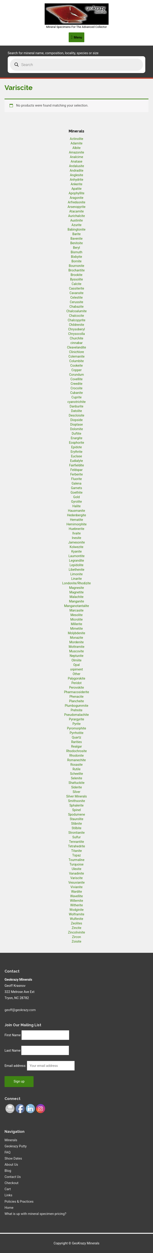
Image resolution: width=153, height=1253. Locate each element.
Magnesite (76, 588)
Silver (76, 792)
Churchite (76, 338)
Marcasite (76, 610)
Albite (77, 148)
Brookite (77, 275)
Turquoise (77, 864)
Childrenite (76, 325)
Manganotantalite (76, 606)
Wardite (76, 891)
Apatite (76, 188)
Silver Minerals (76, 796)
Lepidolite (76, 565)
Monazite (76, 637)
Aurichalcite (76, 216)
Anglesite (76, 175)
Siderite (76, 787)
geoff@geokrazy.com (20, 1010)
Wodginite (76, 910)
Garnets (76, 488)
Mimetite (76, 628)
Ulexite (76, 869)
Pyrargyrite (76, 719)
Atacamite (76, 211)
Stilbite (76, 828)
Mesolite (76, 615)
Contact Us (13, 1177)
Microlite (76, 619)
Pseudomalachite (76, 715)
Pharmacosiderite (76, 692)
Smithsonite (76, 801)
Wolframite (76, 914)
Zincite (76, 928)
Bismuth (77, 252)
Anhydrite (76, 179)
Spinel (76, 810)
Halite (76, 506)
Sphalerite (76, 805)
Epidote (76, 447)
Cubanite (76, 393)
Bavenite (76, 238)
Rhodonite (76, 755)
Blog (8, 1171)
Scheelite (76, 773)
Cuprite (76, 397)
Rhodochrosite (76, 751)
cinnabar (76, 343)
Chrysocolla (76, 334)
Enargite (76, 438)
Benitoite (76, 243)
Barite (76, 234)
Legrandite (76, 560)
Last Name (13, 1050)
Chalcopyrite (76, 320)
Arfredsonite (76, 202)
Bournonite (76, 266)
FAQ (7, 1152)
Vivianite (76, 887)
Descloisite (76, 415)
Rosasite (76, 764)
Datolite (76, 411)
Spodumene (76, 814)
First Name (13, 1035)
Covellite (76, 379)
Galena (76, 483)
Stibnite (76, 823)
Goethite (76, 492)
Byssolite (76, 279)
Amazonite (76, 152)
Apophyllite (76, 193)
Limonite (76, 574)
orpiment (76, 669)
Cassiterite (76, 288)
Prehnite (77, 710)
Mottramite (76, 646)
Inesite (76, 538)
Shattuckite (76, 783)
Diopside (76, 420)
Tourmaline (77, 860)
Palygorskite (76, 678)
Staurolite (76, 819)
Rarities (76, 742)
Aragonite (76, 198)
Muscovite (76, 651)
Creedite (77, 383)
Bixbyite (76, 256)
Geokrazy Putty (16, 1146)
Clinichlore (76, 352)
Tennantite (76, 841)
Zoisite (76, 941)
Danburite (76, 406)
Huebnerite (76, 529)
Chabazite (76, 306)
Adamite (76, 143)
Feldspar (76, 470)
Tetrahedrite (76, 846)
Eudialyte (76, 461)
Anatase (76, 161)
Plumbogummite (76, 705)
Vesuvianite (76, 882)
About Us (11, 1165)
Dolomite (76, 429)
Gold (76, 497)
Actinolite (76, 139)
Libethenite (76, 569)
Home (9, 1208)
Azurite (76, 225)
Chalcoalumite (76, 311)
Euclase (76, 456)
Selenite (76, 778)
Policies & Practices (19, 1201)
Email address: (16, 1066)
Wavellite (76, 896)
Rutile (76, 769)
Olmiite (76, 660)
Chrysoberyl (76, 329)
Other (76, 674)
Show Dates (13, 1158)
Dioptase (76, 424)
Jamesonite (76, 542)
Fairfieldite (76, 465)
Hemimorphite (76, 524)
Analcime (76, 157)
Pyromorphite (76, 728)
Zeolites (76, 923)
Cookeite (76, 365)
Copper (76, 370)
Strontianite (76, 832)
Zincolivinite (76, 932)
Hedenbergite (76, 515)
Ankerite (76, 184)
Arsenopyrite (76, 207)
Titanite (76, 851)
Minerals (11, 1140)
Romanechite (76, 760)
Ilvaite (76, 533)
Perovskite (76, 687)
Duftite (76, 433)
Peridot (76, 683)
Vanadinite (76, 873)
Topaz (76, 855)
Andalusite (76, 166)
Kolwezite (76, 547)
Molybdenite (76, 633)
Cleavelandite (76, 347)
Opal (76, 665)
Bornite (76, 261)
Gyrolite (76, 501)
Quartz (76, 737)
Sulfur (76, 837)
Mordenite (76, 642)
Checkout (11, 1183)
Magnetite (76, 592)
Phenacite (76, 696)
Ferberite (76, 474)
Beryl (76, 247)
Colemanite (76, 356)
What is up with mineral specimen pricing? (35, 1214)
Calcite (76, 284)
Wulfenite (76, 919)
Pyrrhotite (76, 733)
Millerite (76, 624)
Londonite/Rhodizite (76, 583)
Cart (8, 1189)
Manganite (76, 601)
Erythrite (77, 451)
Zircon (76, 937)
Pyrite (77, 724)
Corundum (76, 374)
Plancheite (76, 701)
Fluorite (76, 479)
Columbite (76, 361)
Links (8, 1195)
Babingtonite (76, 229)
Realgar (76, 746)
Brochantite (76, 270)
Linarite (76, 578)
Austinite (76, 220)
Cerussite (76, 302)
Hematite (76, 520)
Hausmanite (76, 510)
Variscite (76, 878)
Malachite (76, 597)
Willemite (76, 900)
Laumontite (76, 556)
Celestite (76, 297)
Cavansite (76, 293)
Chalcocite (76, 315)
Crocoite (76, 388)
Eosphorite (76, 442)
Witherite (76, 905)
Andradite (76, 170)
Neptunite (76, 656)
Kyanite (76, 551)
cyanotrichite (76, 402)
